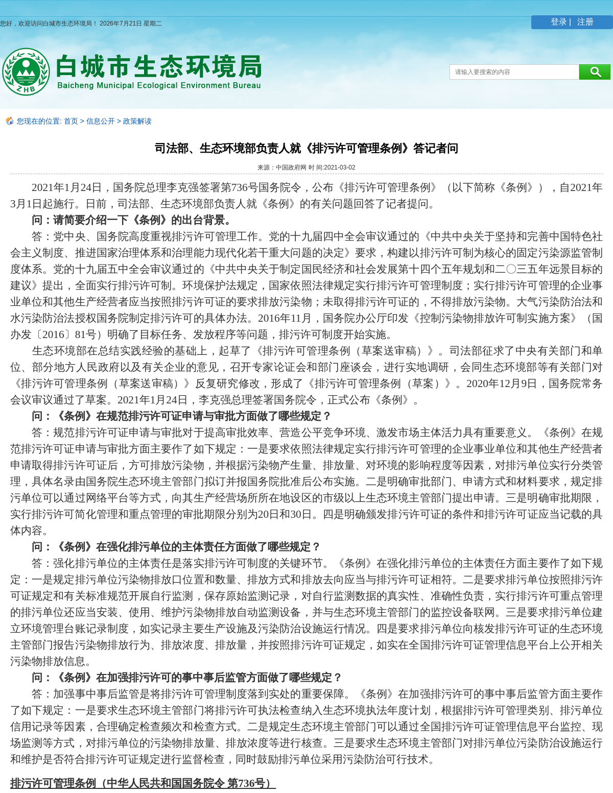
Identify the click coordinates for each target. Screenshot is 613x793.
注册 (584, 21)
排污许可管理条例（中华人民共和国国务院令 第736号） (143, 783)
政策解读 (137, 121)
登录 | (562, 21)
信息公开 (100, 121)
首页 (71, 121)
